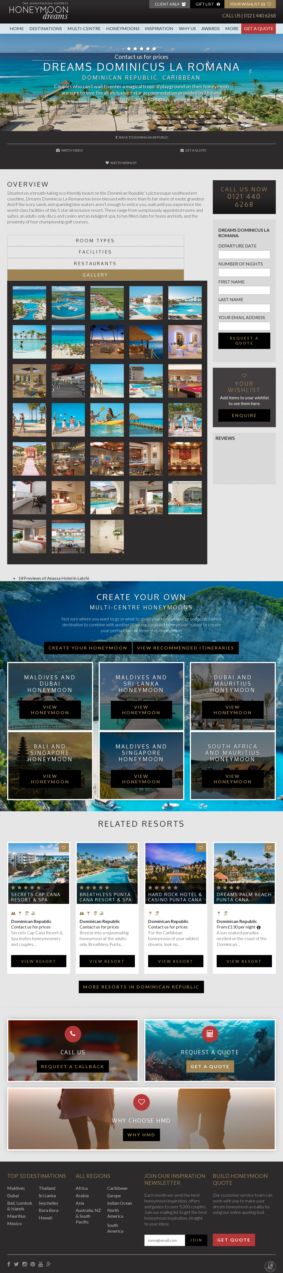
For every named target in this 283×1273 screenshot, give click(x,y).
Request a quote (244, 328)
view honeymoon (50, 674)
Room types (57, 228)
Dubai (13, 1160)
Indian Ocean (119, 1167)
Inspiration (159, 28)
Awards (210, 28)
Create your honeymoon (87, 612)
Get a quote (210, 1031)
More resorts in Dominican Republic (141, 951)
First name (231, 269)
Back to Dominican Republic (141, 137)
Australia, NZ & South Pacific (88, 1180)
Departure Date (237, 233)
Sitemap (135, 1243)
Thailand (47, 1152)
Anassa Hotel (59, 542)
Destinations (45, 28)
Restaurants (57, 239)
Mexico (14, 1188)
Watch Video (52, 150)
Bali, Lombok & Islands (19, 1170)
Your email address (241, 304)
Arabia (82, 1160)
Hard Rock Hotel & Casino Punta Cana (175, 861)
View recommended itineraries (185, 612)
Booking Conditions (26, 1243)
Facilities (157, 228)
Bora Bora (48, 1174)
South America (115, 1192)
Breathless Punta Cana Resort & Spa (106, 861)
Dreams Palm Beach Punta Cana (244, 861)
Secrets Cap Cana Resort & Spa (36, 861)
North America (115, 1177)
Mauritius (16, 1180)
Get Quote (234, 1204)
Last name (230, 286)
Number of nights (240, 251)
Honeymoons (123, 28)
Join (196, 1204)
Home (17, 28)
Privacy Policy (63, 1243)
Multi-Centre (84, 28)
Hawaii (45, 1182)
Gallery (157, 239)
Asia (80, 1167)
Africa (82, 1152)
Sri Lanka (47, 1160)
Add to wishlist (231, 150)
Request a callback (72, 1031)
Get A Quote (258, 28)
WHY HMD (141, 1099)
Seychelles (48, 1167)
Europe (114, 1160)
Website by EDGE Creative (250, 1243)
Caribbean (117, 1152)
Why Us (187, 28)
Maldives (16, 1152)
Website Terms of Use (102, 1243)
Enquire (244, 402)
